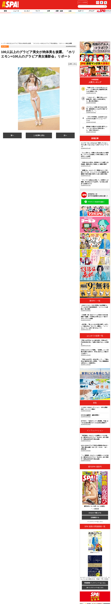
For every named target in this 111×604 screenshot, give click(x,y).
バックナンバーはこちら (95, 521)
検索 (105, 6)
